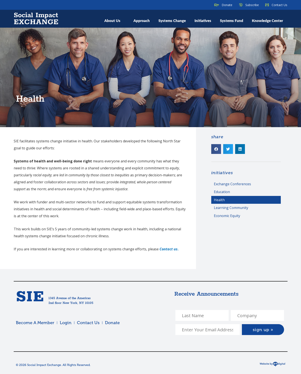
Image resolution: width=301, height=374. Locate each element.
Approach (141, 20)
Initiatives (203, 20)
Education (222, 191)
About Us (114, 20)
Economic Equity (227, 215)
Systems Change (172, 20)
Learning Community (231, 207)
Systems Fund (231, 20)
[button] (216, 149)
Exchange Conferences (232, 184)
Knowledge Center (267, 20)
